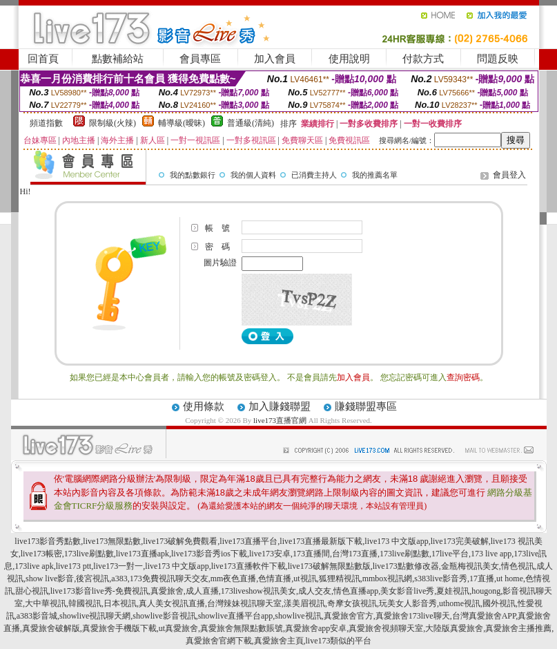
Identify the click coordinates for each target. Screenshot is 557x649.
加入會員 (274, 58)
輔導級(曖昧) (181, 123)
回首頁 (43, 58)
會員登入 (509, 175)
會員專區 (200, 58)
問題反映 (497, 58)
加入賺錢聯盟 (279, 406)
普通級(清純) (250, 123)
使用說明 (349, 58)
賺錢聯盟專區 (366, 406)
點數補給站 (118, 58)
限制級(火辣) (112, 123)
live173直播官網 (279, 420)
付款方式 (423, 58)
